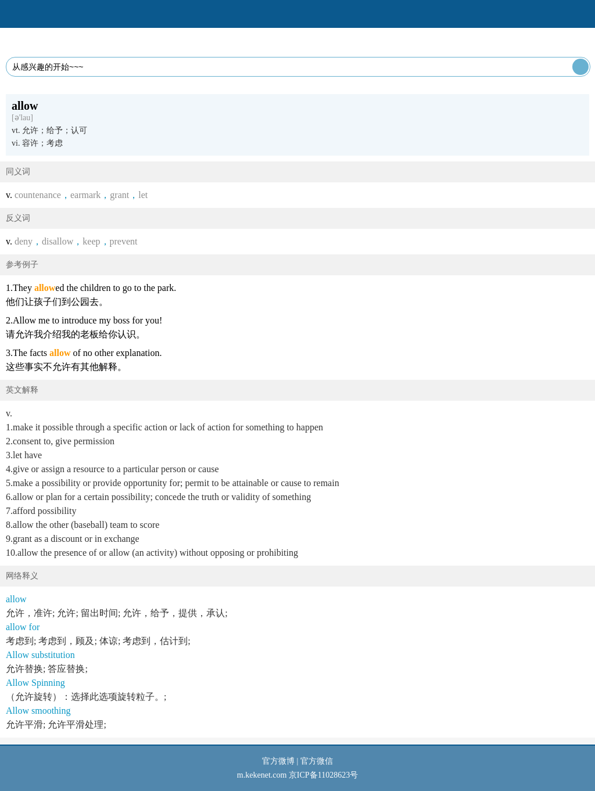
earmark (85, 195)
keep (91, 241)
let (143, 195)
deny (24, 241)
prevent (124, 241)
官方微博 (278, 761)
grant (119, 195)
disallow (57, 241)
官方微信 (316, 761)
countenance (38, 195)
